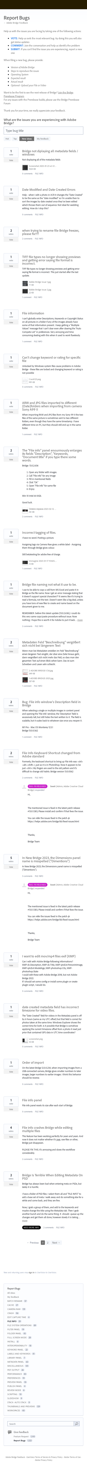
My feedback (43, 138)
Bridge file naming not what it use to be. (49, 584)
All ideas (11, 1292)
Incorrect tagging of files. (39, 532)
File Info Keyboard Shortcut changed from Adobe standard (51, 754)
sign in (31, 1272)
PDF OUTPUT (13, 1369)
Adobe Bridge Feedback (15, 1457)
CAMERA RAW (14, 1309)
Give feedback (21, 1432)
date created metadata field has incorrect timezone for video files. (50, 1008)
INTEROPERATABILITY (17, 1345)
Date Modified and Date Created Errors (48, 189)
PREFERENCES (14, 1378)
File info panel (32, 1100)
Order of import (33, 1062)
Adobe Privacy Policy (43, 1460)
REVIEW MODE (14, 1390)
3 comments (27, 876)
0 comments (27, 173)
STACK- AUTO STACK (16, 1402)
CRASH (10, 1313)
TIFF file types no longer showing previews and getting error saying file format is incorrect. (51, 260)
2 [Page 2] (47, 1242)
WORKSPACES (13, 1410)
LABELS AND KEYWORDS (18, 1353)
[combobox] (41, 1423)
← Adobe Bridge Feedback (16, 22)
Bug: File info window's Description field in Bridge (51, 703)
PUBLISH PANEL (14, 1386)
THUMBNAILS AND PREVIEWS (21, 1406)
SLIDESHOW (13, 1398)
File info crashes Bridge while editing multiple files (47, 1129)
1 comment (26, 297)
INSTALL (11, 1341)
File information (33, 313)
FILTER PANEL (13, 1329)
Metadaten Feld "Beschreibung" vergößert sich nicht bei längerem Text (51, 644)
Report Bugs (20, 1440)
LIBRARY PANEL (14, 1357)
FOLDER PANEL (14, 1333)
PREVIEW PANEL (14, 1382)
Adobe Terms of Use (72, 1457)
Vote (11, 160)
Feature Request (21, 1436)
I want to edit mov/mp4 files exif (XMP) (49, 956)
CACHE (10, 1305)
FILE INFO (39, 173)
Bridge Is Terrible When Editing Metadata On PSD (52, 1177)
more (80, 620)
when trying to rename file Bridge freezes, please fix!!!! (50, 232)
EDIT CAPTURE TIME (16, 1317)
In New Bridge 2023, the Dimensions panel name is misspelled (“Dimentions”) (51, 859)
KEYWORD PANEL (15, 1349)
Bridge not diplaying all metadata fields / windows (50, 152)
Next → (56, 1242)
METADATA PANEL (15, 1361)
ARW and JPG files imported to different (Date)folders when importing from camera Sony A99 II (52, 406)
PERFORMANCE (14, 1374)
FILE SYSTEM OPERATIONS (19, 1325)
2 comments (27, 238)
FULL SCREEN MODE (17, 1337)
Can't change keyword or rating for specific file (51, 359)
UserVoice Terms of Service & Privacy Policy (44, 1457)
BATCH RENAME (14, 1301)
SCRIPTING (12, 1394)
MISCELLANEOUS (15, 1365)
